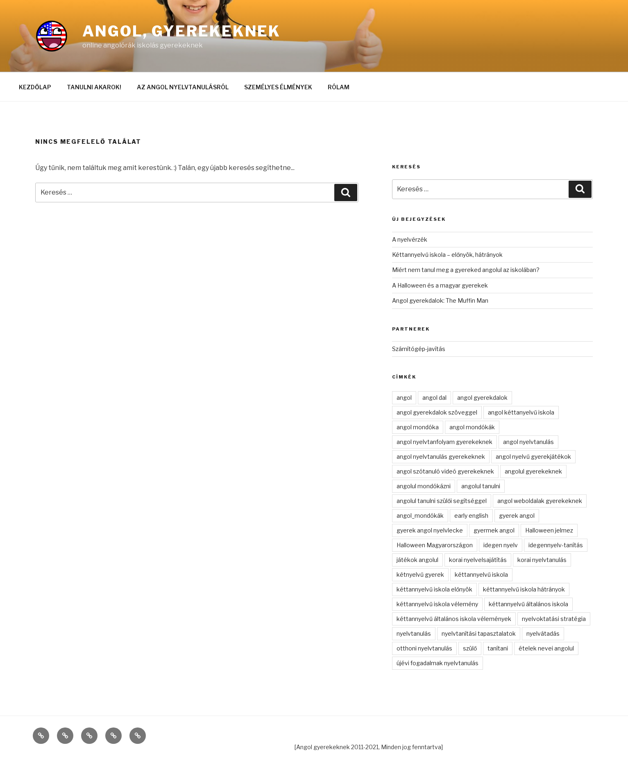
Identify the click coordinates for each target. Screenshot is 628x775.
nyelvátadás (543, 633)
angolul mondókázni (424, 486)
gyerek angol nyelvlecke (430, 530)
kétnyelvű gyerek (420, 574)
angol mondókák (472, 427)
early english (471, 515)
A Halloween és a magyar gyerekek (440, 285)
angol (404, 397)
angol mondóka (418, 427)
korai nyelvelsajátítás (478, 559)
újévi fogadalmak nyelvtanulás (437, 662)
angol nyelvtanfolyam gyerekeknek (444, 441)
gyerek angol (517, 515)
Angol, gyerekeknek (181, 31)
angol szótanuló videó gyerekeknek (445, 471)
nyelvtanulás (414, 633)
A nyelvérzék (409, 239)
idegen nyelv (500, 545)
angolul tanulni (480, 486)
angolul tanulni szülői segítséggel (442, 500)
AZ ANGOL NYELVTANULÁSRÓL (183, 87)
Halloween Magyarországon (435, 545)
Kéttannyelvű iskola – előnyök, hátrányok (447, 254)
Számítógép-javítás (418, 348)
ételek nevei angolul (546, 648)
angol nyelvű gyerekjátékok (533, 456)
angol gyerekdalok (482, 397)
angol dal (434, 397)
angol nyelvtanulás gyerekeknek (441, 456)
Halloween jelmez (549, 530)
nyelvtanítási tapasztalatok (479, 633)
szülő (470, 648)
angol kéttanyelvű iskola (521, 412)
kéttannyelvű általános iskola (528, 604)
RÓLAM (338, 87)
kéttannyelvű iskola (481, 574)
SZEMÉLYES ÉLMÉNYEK (278, 87)
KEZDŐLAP (35, 87)
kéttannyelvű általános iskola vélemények (454, 618)
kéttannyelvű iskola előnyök (434, 589)
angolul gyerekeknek (533, 471)
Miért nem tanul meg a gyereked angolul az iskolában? (466, 269)
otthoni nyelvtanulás (424, 648)
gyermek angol (494, 530)
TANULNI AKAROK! (94, 87)
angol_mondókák (420, 515)
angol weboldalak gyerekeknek (539, 500)
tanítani (497, 648)
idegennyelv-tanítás (555, 545)
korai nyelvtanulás (542, 559)
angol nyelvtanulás (528, 441)
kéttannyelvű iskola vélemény (437, 604)
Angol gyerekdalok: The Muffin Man (440, 300)
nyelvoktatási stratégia (554, 618)
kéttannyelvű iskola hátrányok (524, 589)
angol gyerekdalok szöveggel (437, 412)
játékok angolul (417, 559)
